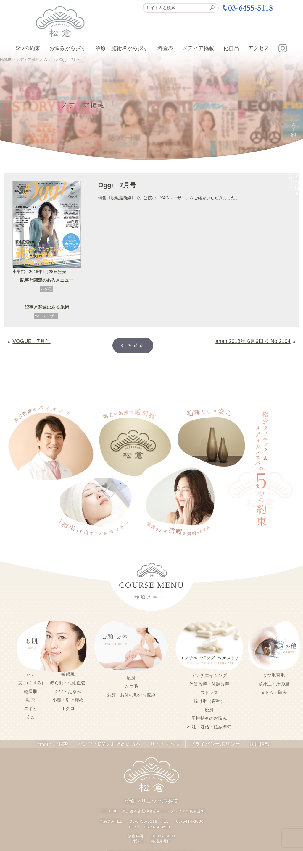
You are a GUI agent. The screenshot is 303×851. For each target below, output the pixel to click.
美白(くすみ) (30, 681)
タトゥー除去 (273, 691)
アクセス (258, 48)
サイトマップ (162, 743)
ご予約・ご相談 (58, 743)
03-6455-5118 (144, 819)
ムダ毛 (46, 289)
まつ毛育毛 (274, 674)
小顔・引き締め (67, 698)
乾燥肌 (30, 690)
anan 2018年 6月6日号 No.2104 (261, 340)
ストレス (209, 691)
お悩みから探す (67, 48)
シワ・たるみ (67, 690)
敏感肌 (68, 673)
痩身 (131, 676)
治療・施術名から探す (122, 48)
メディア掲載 (198, 48)
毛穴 (30, 698)
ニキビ (30, 707)
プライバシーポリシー (208, 743)
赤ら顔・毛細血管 (68, 681)
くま (30, 716)
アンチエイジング (209, 674)
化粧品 (231, 48)
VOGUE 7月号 (27, 340)
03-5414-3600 (189, 819)
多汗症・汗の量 (273, 682)
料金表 (165, 48)
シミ (30, 673)
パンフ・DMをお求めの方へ (111, 743)
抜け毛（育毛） (209, 700)
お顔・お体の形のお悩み (131, 693)
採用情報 (250, 743)
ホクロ (68, 707)
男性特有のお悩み (209, 717)
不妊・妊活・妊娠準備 (209, 725)
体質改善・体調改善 (209, 683)
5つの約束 (28, 48)
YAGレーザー (46, 316)
